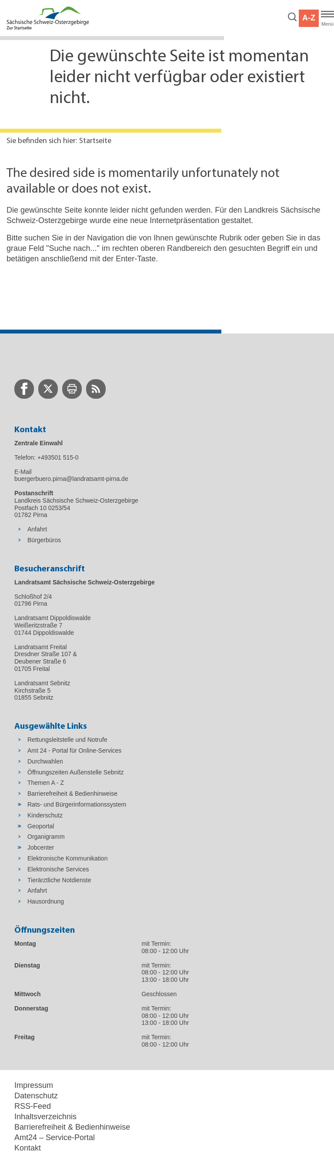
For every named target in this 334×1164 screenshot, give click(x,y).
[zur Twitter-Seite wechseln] (48, 389)
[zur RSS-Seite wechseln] (96, 389)
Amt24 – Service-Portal (54, 1137)
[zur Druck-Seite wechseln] (72, 389)
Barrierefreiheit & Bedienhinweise (72, 1127)
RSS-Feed (32, 1106)
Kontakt (27, 1148)
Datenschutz (36, 1095)
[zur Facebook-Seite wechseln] (24, 389)
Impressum (33, 1085)
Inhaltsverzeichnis (45, 1116)
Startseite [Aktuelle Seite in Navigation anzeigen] (95, 141)
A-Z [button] (308, 17)
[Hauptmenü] (327, 18)
